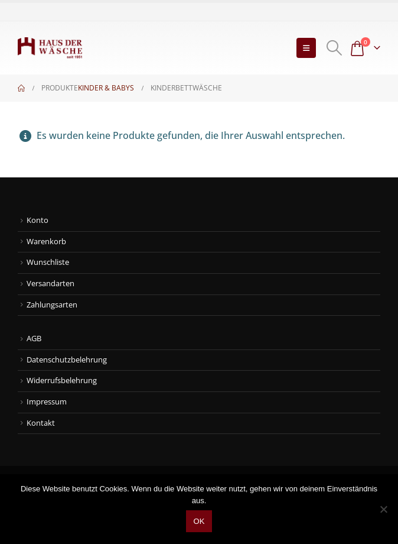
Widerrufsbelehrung (62, 380)
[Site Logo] (50, 48)
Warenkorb (46, 242)
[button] (306, 48)
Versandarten (50, 284)
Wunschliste (48, 262)
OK (199, 521)
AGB (34, 338)
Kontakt (41, 423)
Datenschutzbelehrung (67, 360)
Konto (37, 220)
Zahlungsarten (52, 305)
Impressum (47, 402)
